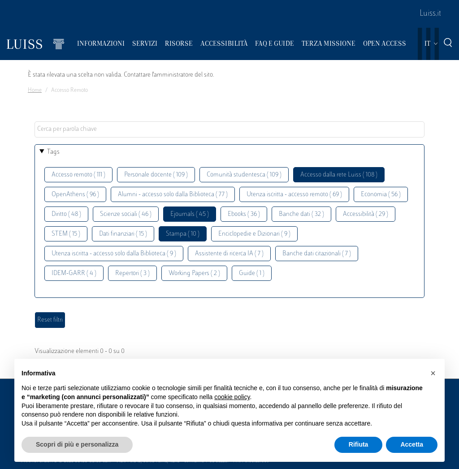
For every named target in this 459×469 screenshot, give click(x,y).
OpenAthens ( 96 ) (75, 194)
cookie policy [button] (232, 396)
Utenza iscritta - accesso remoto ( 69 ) (294, 194)
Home (35, 90)
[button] (433, 373)
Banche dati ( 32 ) (301, 214)
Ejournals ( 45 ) (189, 214)
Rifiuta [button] (358, 444)
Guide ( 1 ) (251, 273)
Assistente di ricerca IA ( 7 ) (229, 253)
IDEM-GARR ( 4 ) (74, 273)
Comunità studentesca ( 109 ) (244, 175)
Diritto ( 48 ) (66, 214)
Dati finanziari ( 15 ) (123, 234)
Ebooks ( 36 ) (244, 214)
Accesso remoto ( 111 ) (78, 175)
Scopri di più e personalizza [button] (77, 444)
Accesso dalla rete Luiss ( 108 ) (338, 175)
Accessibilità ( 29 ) (365, 214)
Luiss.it (430, 14)
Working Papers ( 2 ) (194, 273)
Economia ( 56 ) (381, 194)
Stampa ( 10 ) (182, 234)
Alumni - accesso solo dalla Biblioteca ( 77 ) (173, 194)
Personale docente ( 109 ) (156, 175)
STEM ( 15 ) (66, 234)
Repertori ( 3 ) (132, 273)
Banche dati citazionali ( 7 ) (316, 253)
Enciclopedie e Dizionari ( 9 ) (254, 234)
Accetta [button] (411, 444)
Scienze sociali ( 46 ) (126, 214)
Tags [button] (53, 152)
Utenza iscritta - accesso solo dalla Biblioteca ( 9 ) (114, 253)
